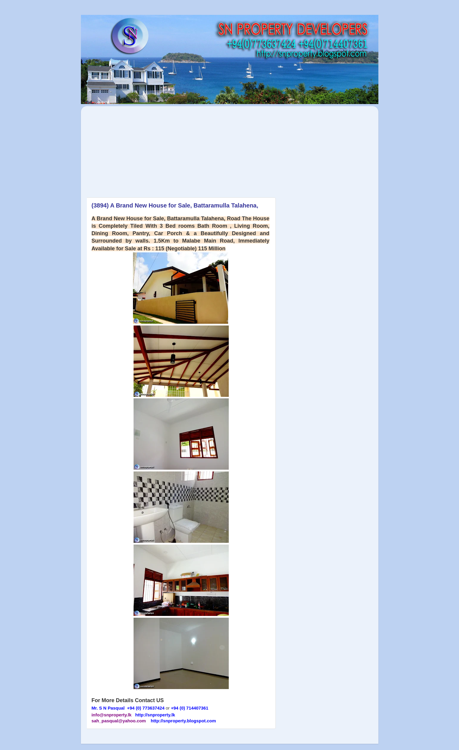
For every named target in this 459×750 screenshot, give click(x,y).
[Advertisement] (136, 148)
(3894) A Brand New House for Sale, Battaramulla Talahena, (175, 205)
